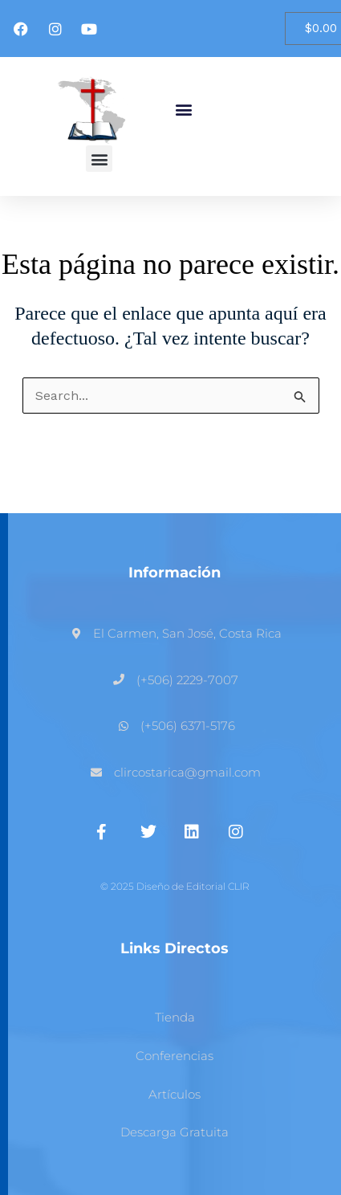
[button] (184, 109)
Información (174, 572)
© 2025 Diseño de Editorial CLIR (175, 886)
